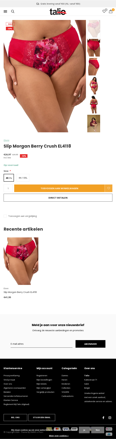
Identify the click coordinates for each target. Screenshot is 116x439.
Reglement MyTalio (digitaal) (16, 404)
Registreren (42, 375)
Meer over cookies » (59, 435)
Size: (7, 171)
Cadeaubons (68, 396)
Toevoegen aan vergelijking (22, 216)
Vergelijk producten (45, 392)
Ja (84, 430)
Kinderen (66, 383)
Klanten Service (11, 400)
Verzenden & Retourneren (16, 396)
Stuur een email (42, 417)
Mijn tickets (42, 383)
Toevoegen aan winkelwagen (59, 188)
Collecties (66, 388)
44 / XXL (23, 177)
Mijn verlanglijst (44, 388)
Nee (98, 430)
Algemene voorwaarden (15, 388)
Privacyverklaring (11, 375)
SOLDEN (65, 392)
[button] (6, 11)
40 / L (9, 177)
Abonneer (90, 343)
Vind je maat (9, 379)
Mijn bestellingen (44, 379)
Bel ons (15, 417)
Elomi (6, 140)
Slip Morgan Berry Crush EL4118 (20, 292)
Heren (64, 379)
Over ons (8, 383)
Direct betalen (58, 197)
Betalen (7, 392)
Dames (65, 375)
